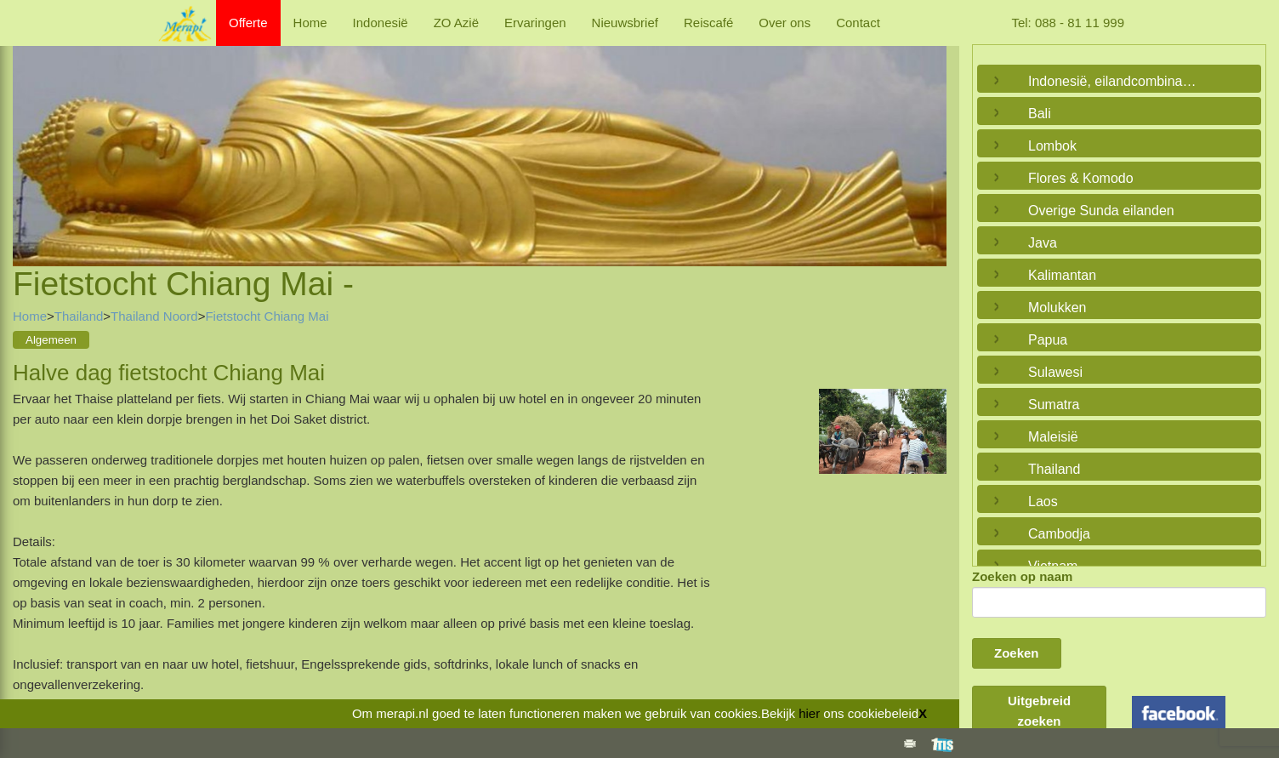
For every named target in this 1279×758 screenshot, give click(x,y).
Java (1042, 243)
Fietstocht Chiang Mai (266, 316)
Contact (858, 22)
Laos (1043, 501)
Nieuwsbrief (625, 22)
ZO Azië (456, 22)
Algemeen (51, 339)
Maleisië (1053, 437)
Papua (1047, 340)
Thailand (79, 316)
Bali (1039, 113)
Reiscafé (708, 22)
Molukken (1057, 307)
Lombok (1052, 146)
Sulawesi (1055, 372)
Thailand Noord (154, 316)
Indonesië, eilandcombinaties (1115, 81)
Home (310, 22)
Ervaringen (535, 22)
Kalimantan (1062, 275)
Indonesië (380, 22)
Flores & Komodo (1081, 178)
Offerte (248, 22)
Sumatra (1053, 404)
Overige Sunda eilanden (1101, 210)
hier (809, 713)
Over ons (784, 22)
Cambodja (1059, 534)
